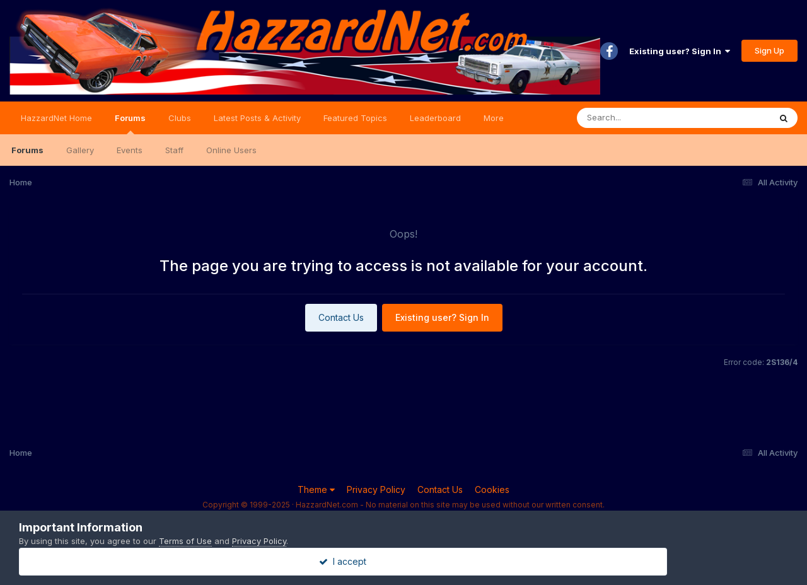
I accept (403, 561)
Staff (174, 150)
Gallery (80, 150)
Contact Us (341, 317)
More (494, 118)
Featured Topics (355, 118)
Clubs (179, 118)
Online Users (231, 150)
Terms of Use (185, 541)
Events (129, 150)
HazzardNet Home (56, 118)
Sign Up (769, 50)
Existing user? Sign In (679, 51)
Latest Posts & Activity (257, 118)
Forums (130, 123)
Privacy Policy (376, 489)
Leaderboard (435, 118)
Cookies (492, 489)
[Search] (639, 118)
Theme (316, 489)
